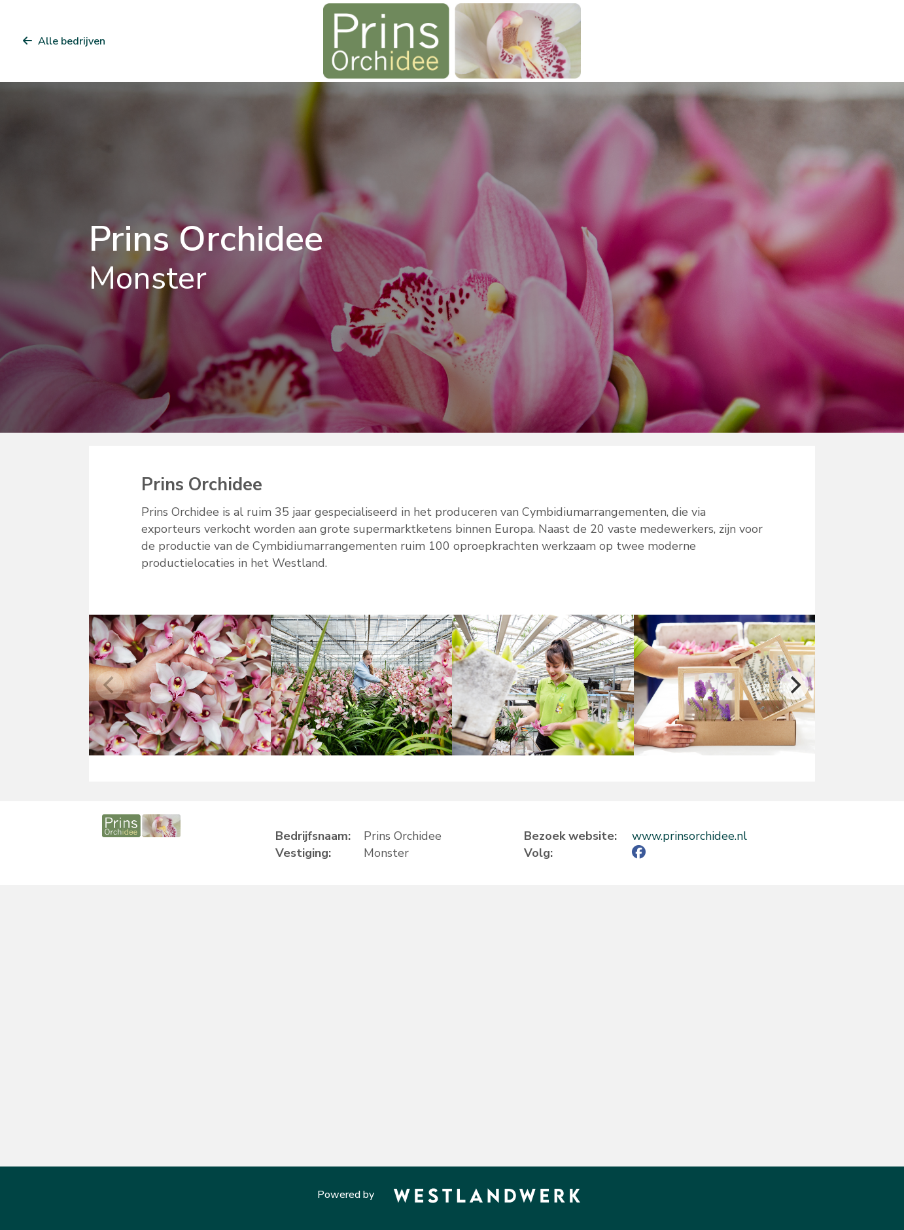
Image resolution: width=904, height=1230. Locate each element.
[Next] (794, 685)
